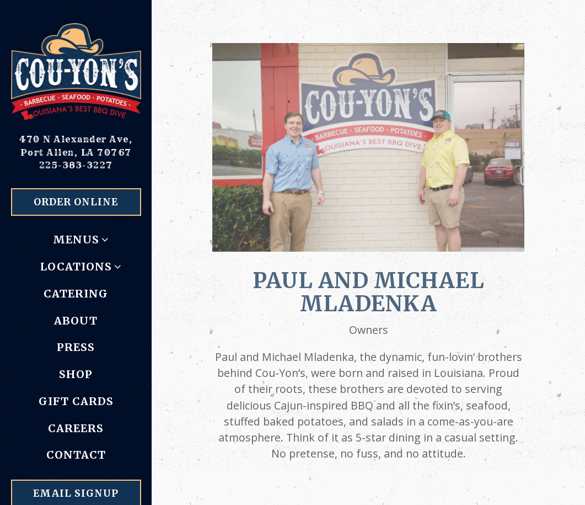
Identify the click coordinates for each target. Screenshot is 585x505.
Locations (76, 266)
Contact (76, 454)
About (76, 320)
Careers (76, 428)
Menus (76, 239)
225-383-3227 (76, 165)
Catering (76, 293)
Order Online (76, 202)
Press (76, 347)
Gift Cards (76, 401)
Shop (76, 374)
